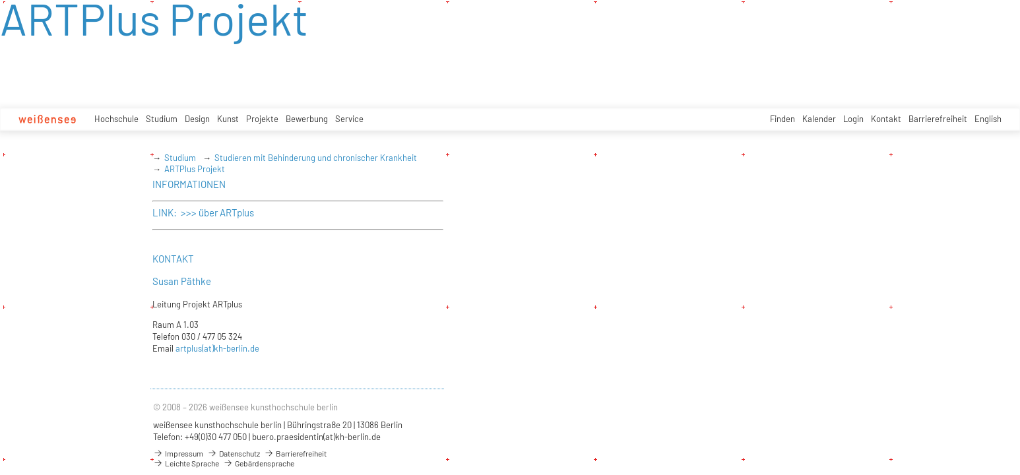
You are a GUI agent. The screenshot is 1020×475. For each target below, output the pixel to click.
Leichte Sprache (186, 463)
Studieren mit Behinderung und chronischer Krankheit (315, 157)
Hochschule (116, 118)
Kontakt (886, 118)
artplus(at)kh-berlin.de (217, 348)
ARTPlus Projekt (194, 169)
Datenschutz (233, 453)
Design (197, 118)
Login (853, 118)
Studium (161, 118)
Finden (782, 118)
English (988, 118)
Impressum (178, 453)
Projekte (262, 118)
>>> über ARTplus (216, 212)
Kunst (228, 118)
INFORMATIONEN (189, 184)
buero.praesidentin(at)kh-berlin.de (316, 436)
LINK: (165, 212)
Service (349, 118)
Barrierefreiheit (937, 118)
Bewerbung (307, 118)
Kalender (819, 118)
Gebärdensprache (258, 463)
